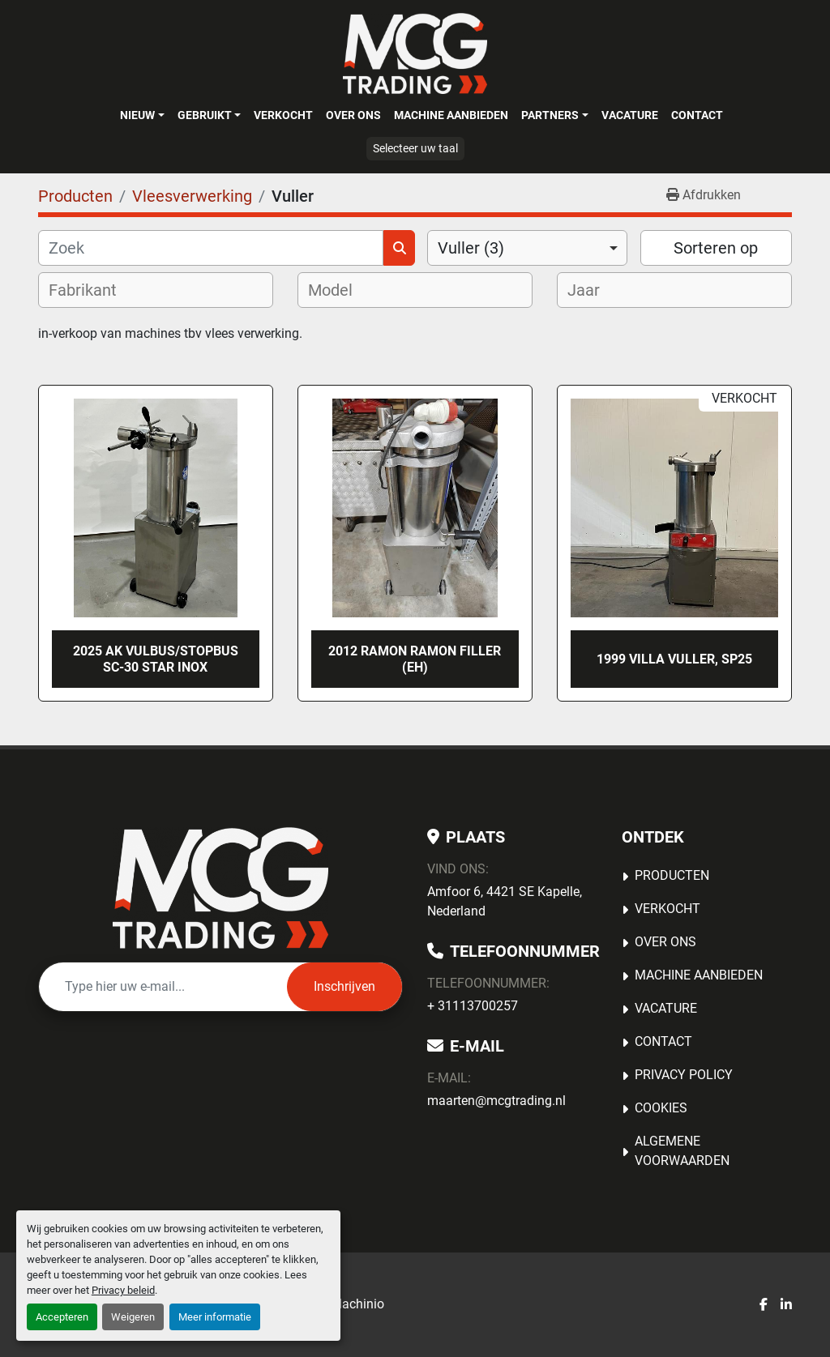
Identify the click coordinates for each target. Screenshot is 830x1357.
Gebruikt (205, 115)
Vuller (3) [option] (471, 248)
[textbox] (93, 290)
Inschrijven (344, 986)
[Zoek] (210, 248)
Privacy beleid (123, 1290)
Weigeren (133, 1317)
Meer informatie (214, 1317)
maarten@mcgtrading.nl (496, 1100)
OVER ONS (353, 115)
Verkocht (283, 115)
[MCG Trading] (221, 888)
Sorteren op (716, 248)
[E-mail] (163, 986)
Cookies (661, 1108)
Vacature (629, 115)
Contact (697, 115)
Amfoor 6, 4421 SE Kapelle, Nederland (504, 901)
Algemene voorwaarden (682, 1150)
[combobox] (527, 248)
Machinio (357, 1304)
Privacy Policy (684, 1074)
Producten (672, 875)
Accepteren (62, 1317)
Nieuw (137, 115)
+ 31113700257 (472, 1005)
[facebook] (763, 1305)
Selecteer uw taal (415, 148)
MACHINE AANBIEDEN (451, 115)
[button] (142, 115)
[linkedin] (786, 1305)
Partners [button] (550, 115)
